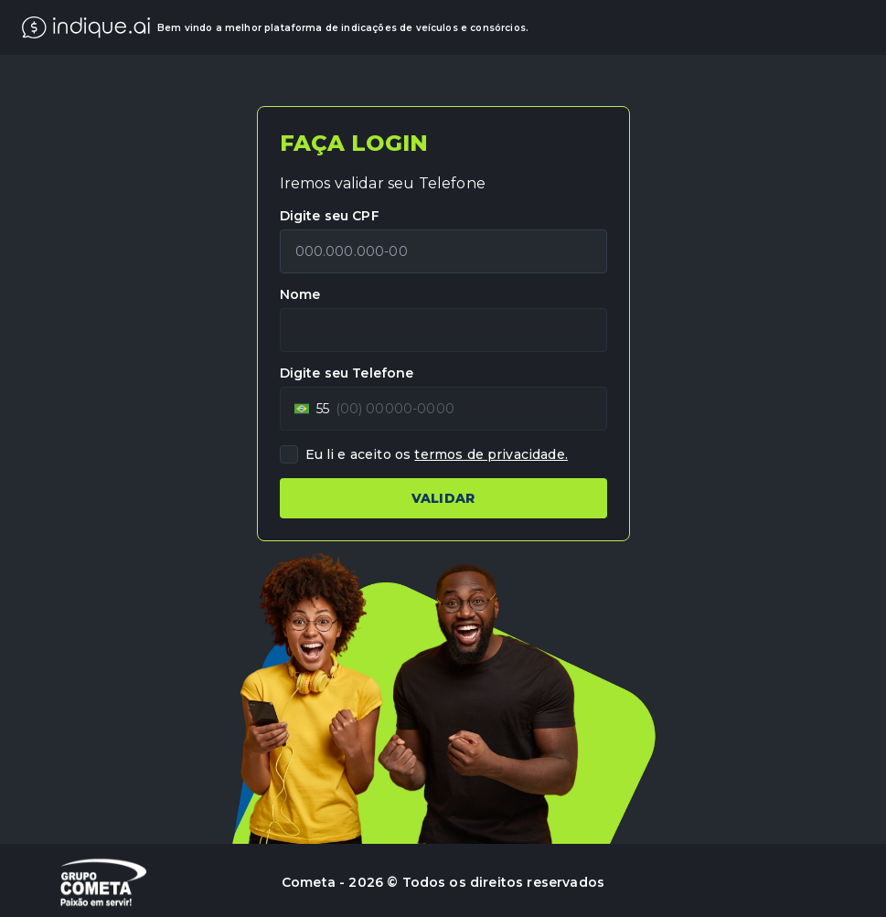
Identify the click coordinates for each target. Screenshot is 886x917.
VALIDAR (443, 498)
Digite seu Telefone (347, 373)
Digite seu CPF (329, 215)
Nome (300, 294)
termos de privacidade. (491, 454)
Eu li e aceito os (436, 454)
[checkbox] (289, 454)
